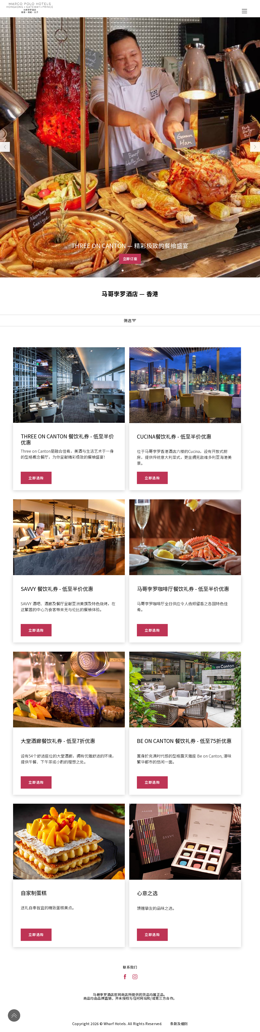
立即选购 (36, 477)
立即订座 (130, 258)
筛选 (130, 320)
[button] (119, 271)
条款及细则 (179, 1023)
